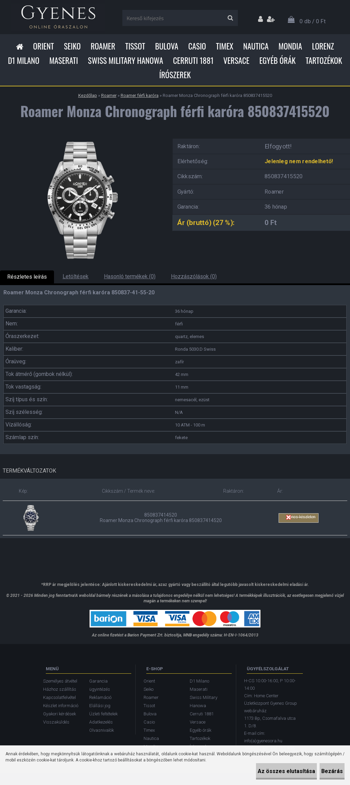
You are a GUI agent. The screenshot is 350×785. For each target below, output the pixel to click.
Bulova (166, 46)
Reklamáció (100, 697)
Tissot (135, 46)
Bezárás (325, 771)
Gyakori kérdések (59, 713)
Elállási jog (99, 705)
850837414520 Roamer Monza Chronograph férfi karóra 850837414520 (161, 517)
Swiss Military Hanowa (125, 60)
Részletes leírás (27, 277)
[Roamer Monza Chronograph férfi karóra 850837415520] (81, 137)
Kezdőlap (87, 95)
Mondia (290, 46)
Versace (237, 60)
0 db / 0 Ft (312, 21)
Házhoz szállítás (59, 689)
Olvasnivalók (101, 730)
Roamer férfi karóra (140, 95)
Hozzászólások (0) (194, 276)
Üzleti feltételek (103, 713)
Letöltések (76, 276)
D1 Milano (23, 60)
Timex (224, 46)
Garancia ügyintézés (99, 685)
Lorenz (323, 46)
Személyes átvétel (60, 681)
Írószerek (175, 75)
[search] (230, 18)
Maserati (63, 60)
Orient (43, 46)
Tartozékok (324, 60)
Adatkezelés (101, 722)
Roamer (103, 46)
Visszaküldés (56, 722)
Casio (197, 46)
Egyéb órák (277, 60)
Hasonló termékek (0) (130, 276)
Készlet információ (60, 705)
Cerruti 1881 (193, 60)
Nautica (256, 46)
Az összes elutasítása (266, 771)
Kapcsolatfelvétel (59, 697)
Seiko (72, 46)
